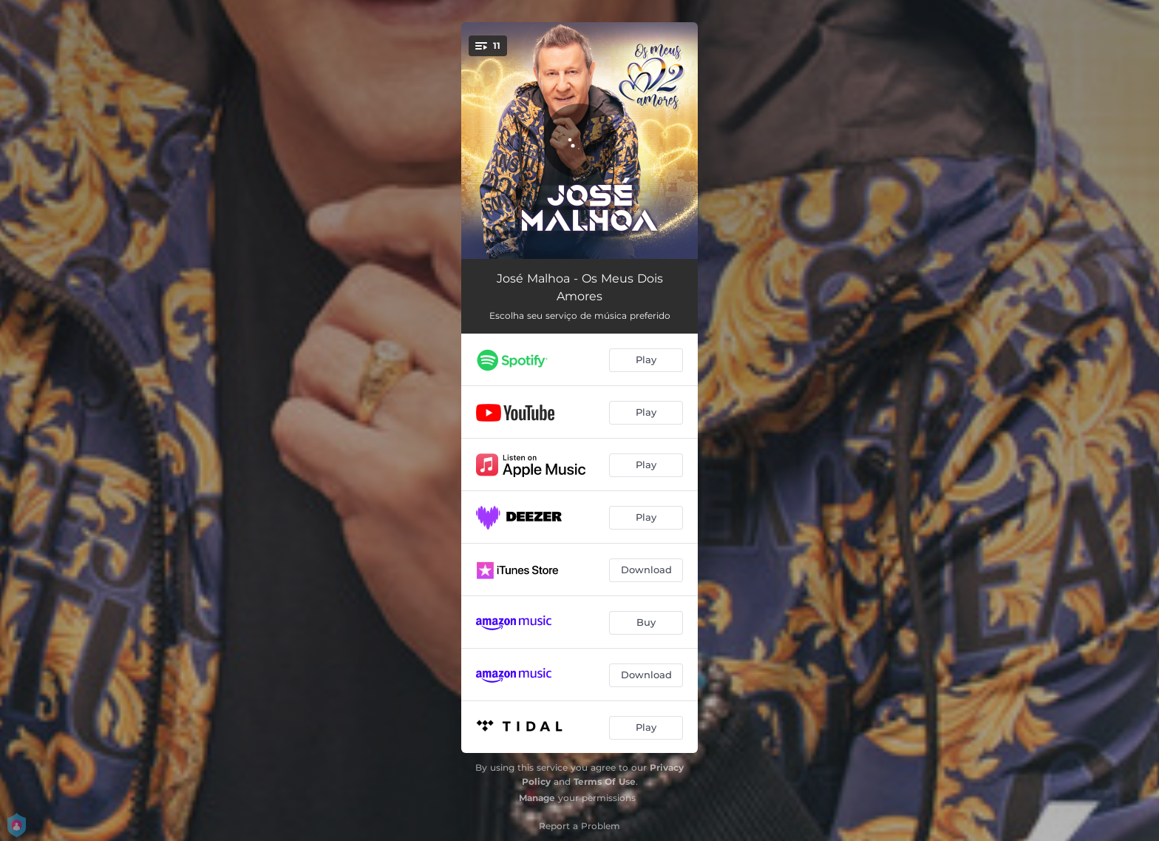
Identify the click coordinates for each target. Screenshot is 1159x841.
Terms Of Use (605, 781)
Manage (537, 797)
